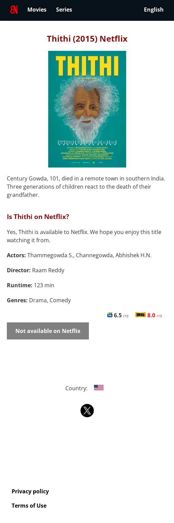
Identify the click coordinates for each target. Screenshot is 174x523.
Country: (87, 388)
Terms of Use (29, 505)
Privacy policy (30, 491)
